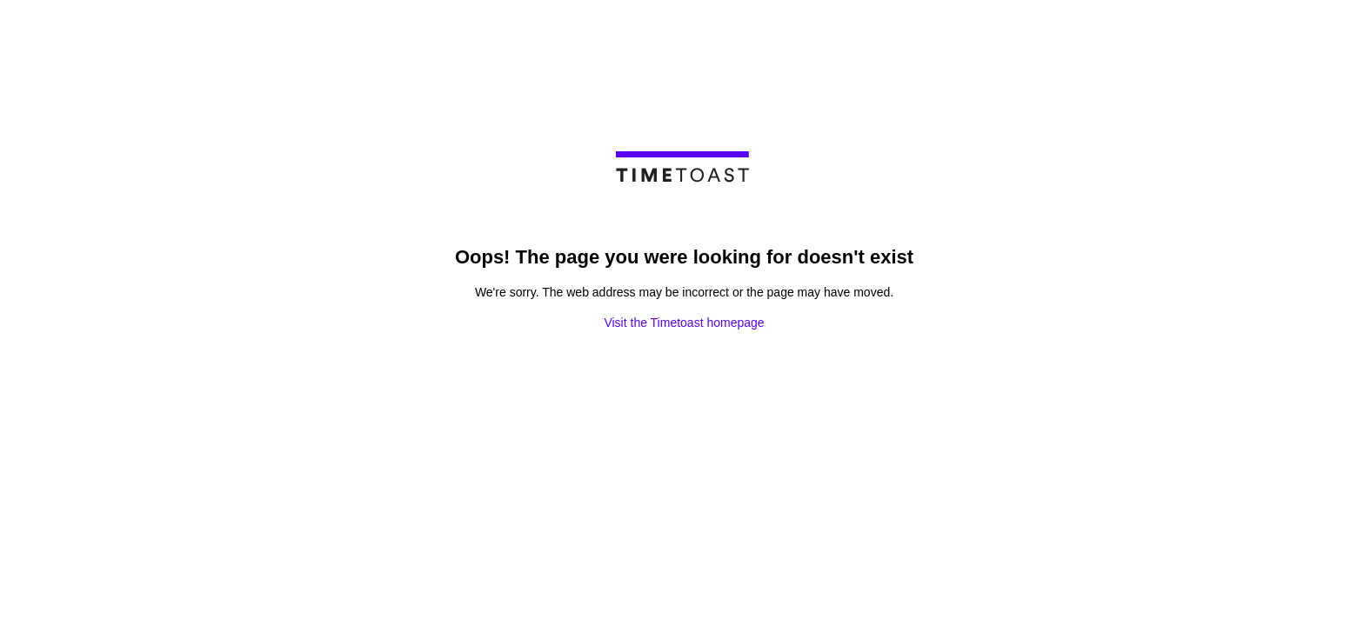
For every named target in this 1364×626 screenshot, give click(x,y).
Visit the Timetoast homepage (684, 323)
